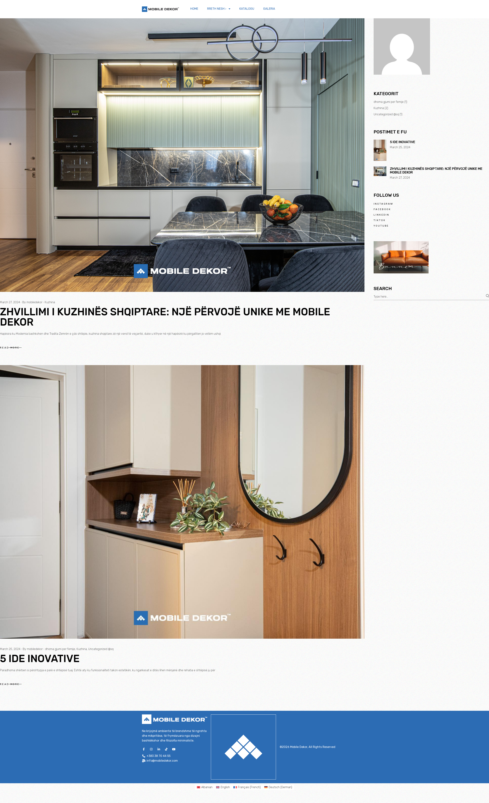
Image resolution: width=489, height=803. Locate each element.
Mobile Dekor (298, 747)
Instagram (383, 203)
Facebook (382, 209)
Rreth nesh (218, 8)
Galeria (269, 8)
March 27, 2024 (10, 302)
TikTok (380, 220)
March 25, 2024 (10, 649)
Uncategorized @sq (101, 649)
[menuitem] (204, 787)
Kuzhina (50, 302)
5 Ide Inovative (40, 659)
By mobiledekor (32, 302)
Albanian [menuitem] (206, 787)
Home (194, 8)
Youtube (381, 225)
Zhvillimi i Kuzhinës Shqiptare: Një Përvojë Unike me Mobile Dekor (165, 317)
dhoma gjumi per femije (60, 649)
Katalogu (246, 8)
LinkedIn (381, 214)
